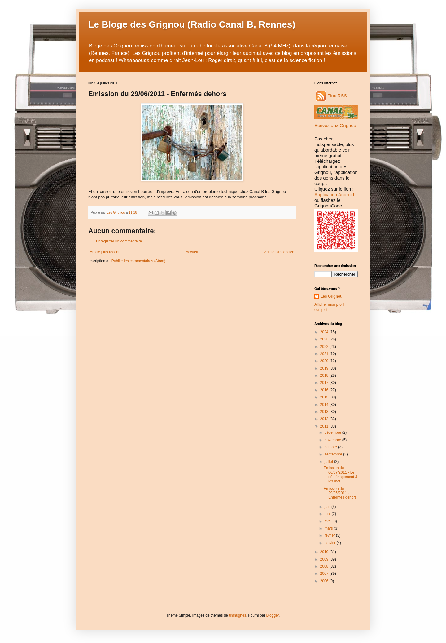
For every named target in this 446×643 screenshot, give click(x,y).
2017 (325, 382)
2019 (325, 368)
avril (328, 521)
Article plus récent (104, 252)
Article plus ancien (279, 252)
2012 (325, 419)
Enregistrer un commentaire (119, 241)
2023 (325, 339)
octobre (331, 447)
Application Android (334, 194)
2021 (325, 354)
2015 (325, 397)
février (330, 535)
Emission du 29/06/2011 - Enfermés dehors (340, 493)
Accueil (192, 252)
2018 (325, 375)
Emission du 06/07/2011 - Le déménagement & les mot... (341, 474)
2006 (325, 581)
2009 (325, 559)
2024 (325, 332)
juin (328, 506)
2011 (325, 426)
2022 (325, 346)
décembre (333, 432)
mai (328, 514)
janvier (331, 543)
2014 (325, 404)
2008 (325, 566)
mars (329, 528)
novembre (333, 440)
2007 (325, 573)
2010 (325, 552)
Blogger (272, 615)
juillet (329, 461)
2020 (325, 361)
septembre (334, 454)
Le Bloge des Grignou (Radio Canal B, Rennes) (191, 24)
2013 (325, 412)
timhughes (237, 615)
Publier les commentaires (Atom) (138, 261)
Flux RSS (331, 95)
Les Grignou (332, 296)
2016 (325, 390)
